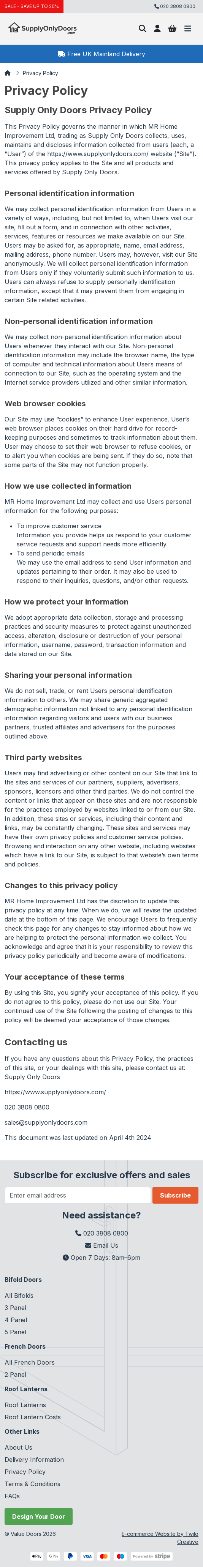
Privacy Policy (40, 73)
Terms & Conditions (32, 1484)
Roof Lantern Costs (33, 1417)
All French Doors (30, 1362)
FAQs (12, 1496)
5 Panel (15, 1332)
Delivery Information (34, 1459)
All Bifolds (19, 1295)
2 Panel (15, 1374)
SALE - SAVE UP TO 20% (32, 6)
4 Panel (16, 1320)
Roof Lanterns (25, 1405)
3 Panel (15, 1307)
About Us (18, 1447)
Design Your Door (38, 1516)
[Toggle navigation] (188, 28)
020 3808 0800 (101, 1233)
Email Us (101, 1245)
